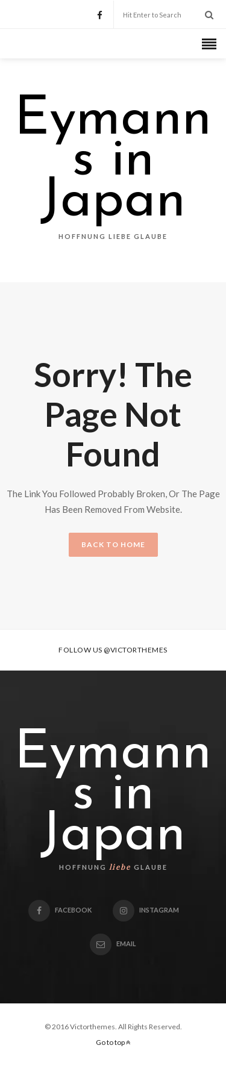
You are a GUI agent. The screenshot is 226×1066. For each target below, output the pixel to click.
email (113, 943)
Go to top (113, 1042)
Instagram (146, 910)
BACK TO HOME (113, 544)
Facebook (60, 910)
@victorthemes (136, 649)
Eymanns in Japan (113, 161)
